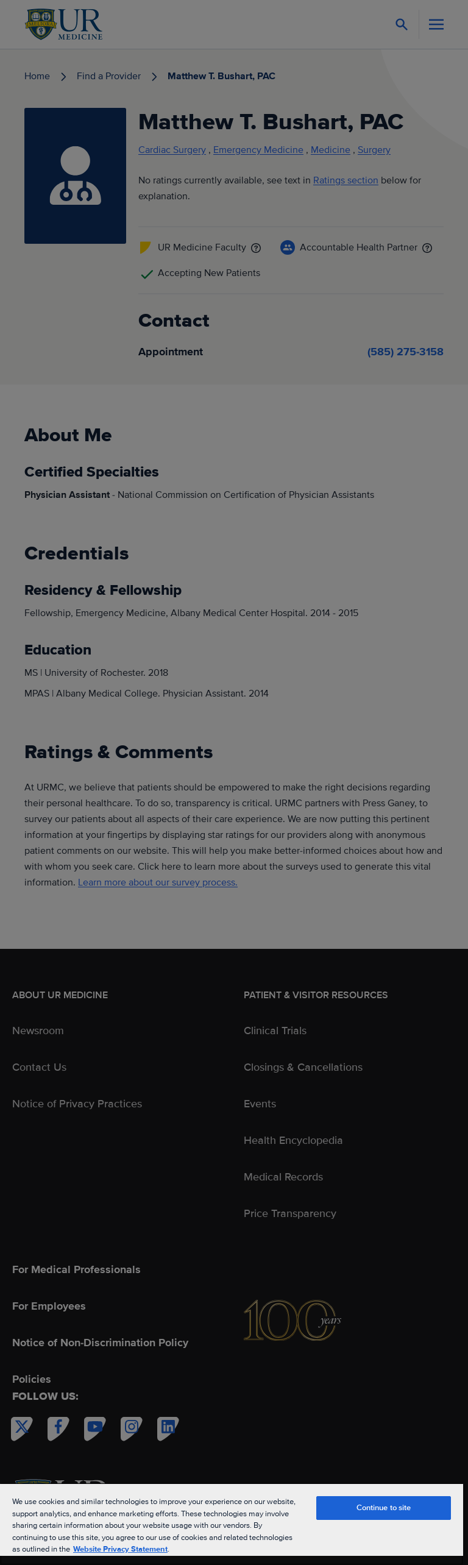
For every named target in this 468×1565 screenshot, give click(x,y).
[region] (231, 1524)
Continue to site (383, 1508)
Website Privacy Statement (120, 1549)
